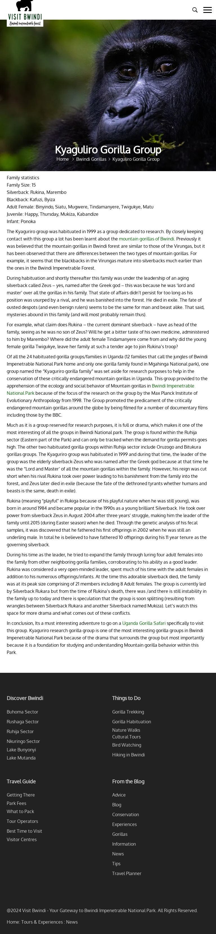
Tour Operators (22, 821)
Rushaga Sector (23, 721)
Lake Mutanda (21, 758)
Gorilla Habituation (131, 721)
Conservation (125, 814)
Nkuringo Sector (23, 741)
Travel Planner (126, 873)
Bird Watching (126, 745)
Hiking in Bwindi (128, 755)
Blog (116, 804)
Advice (119, 795)
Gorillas (119, 834)
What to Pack (20, 811)
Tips (116, 863)
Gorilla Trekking (128, 712)
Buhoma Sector (22, 712)
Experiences (124, 824)
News (118, 854)
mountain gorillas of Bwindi (146, 239)
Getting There (21, 795)
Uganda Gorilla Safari (144, 623)
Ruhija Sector (20, 731)
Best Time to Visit (24, 831)
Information (124, 844)
